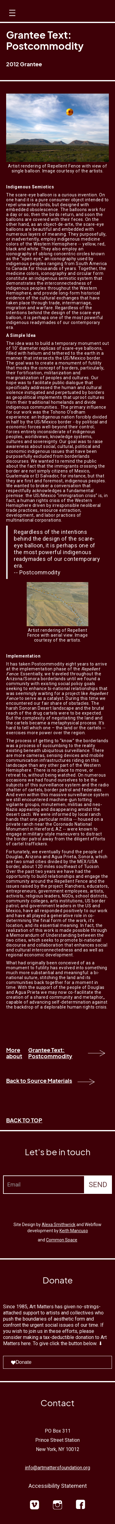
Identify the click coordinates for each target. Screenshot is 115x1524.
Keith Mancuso (73, 1230)
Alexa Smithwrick (58, 1224)
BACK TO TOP (24, 1120)
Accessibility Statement (58, 1486)
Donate (21, 1362)
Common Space (61, 1239)
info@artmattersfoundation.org (57, 1468)
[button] (11, 18)
